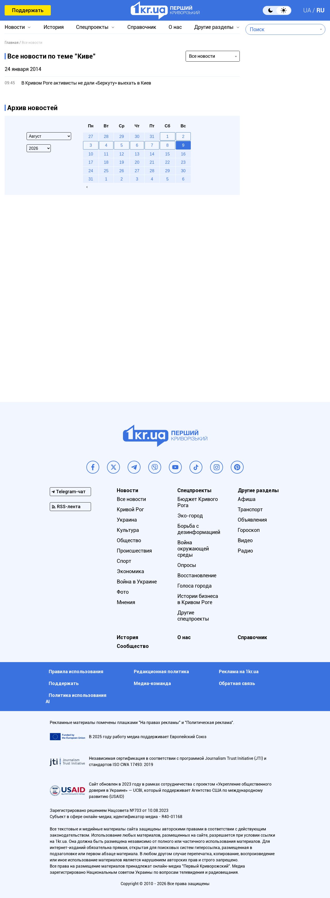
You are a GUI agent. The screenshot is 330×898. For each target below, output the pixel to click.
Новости (15, 27)
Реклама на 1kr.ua (239, 671)
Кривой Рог (130, 509)
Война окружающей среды (193, 548)
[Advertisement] (285, 176)
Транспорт (250, 509)
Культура (128, 530)
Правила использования (76, 671)
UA (307, 10)
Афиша (246, 499)
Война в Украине (137, 582)
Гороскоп (249, 530)
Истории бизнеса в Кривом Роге (197, 599)
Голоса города (194, 586)
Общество (129, 540)
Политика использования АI (76, 698)
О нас (175, 27)
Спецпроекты (92, 27)
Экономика (130, 571)
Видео (245, 540)
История (54, 27)
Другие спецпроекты (193, 615)
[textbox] (282, 29)
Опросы (186, 565)
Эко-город (190, 516)
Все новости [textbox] (202, 56)
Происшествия (134, 551)
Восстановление (196, 575)
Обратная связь (237, 683)
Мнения (126, 602)
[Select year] (39, 148)
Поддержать (28, 10)
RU (320, 10)
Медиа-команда (152, 683)
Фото (123, 592)
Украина (127, 520)
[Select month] (49, 136)
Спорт (124, 561)
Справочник (141, 27)
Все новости (131, 499)
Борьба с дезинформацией (198, 529)
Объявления (252, 520)
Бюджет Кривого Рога (197, 502)
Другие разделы (214, 27)
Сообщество (133, 646)
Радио (245, 551)
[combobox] (282, 29)
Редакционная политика (161, 671)
